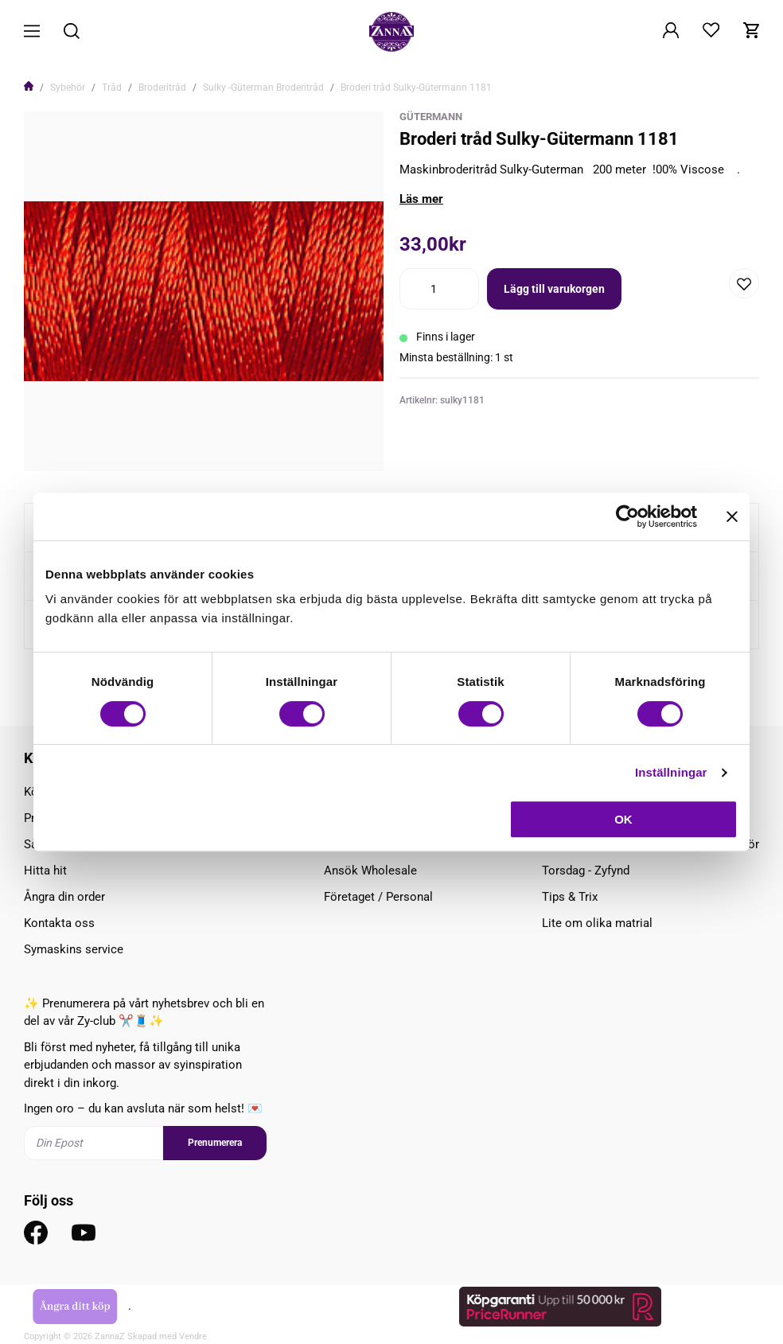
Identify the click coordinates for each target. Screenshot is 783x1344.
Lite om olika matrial (597, 923)
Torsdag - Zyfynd (585, 870)
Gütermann (430, 117)
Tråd (112, 87)
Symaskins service (73, 949)
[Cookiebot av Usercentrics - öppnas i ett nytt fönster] (627, 516)
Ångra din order (64, 897)
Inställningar (671, 772)
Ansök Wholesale (370, 870)
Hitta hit (45, 870)
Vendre (193, 1336)
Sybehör (67, 87)
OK (623, 819)
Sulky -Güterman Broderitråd (263, 87)
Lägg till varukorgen (554, 288)
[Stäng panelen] (732, 516)
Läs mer (421, 199)
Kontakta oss (59, 923)
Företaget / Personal (378, 897)
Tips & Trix (570, 897)
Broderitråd (162, 87)
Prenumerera (215, 1142)
